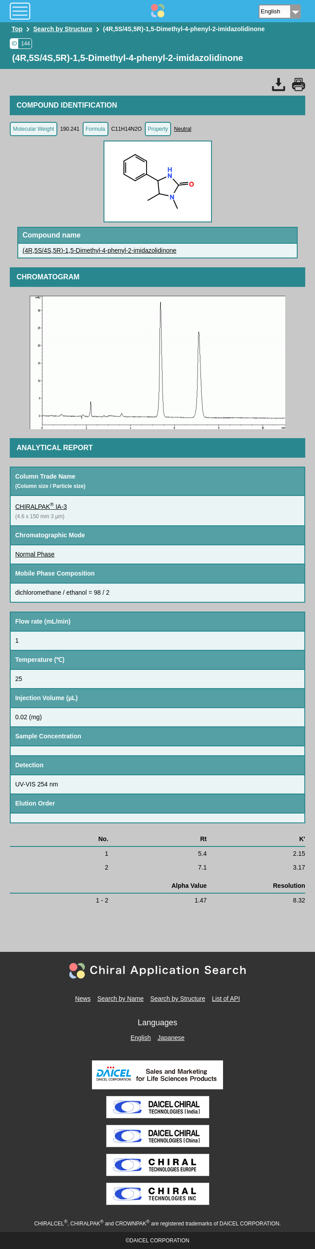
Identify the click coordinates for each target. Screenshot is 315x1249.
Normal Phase (35, 554)
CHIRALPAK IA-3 (41, 506)
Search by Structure (177, 998)
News (83, 998)
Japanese (171, 1037)
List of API (226, 998)
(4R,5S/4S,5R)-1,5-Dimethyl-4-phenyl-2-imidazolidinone (99, 250)
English (141, 1037)
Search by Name (120, 998)
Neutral (182, 129)
